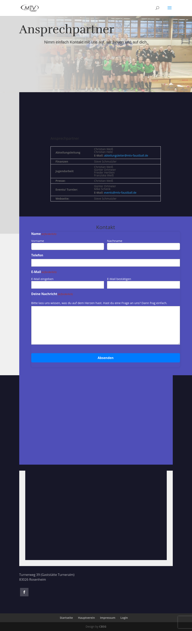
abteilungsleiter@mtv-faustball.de (126, 155)
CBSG (102, 626)
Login (124, 618)
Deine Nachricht (52, 294)
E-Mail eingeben (42, 279)
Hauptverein (86, 618)
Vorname (37, 241)
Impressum (107, 618)
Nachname (114, 241)
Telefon (37, 255)
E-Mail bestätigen (119, 279)
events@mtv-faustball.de (120, 192)
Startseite (66, 618)
